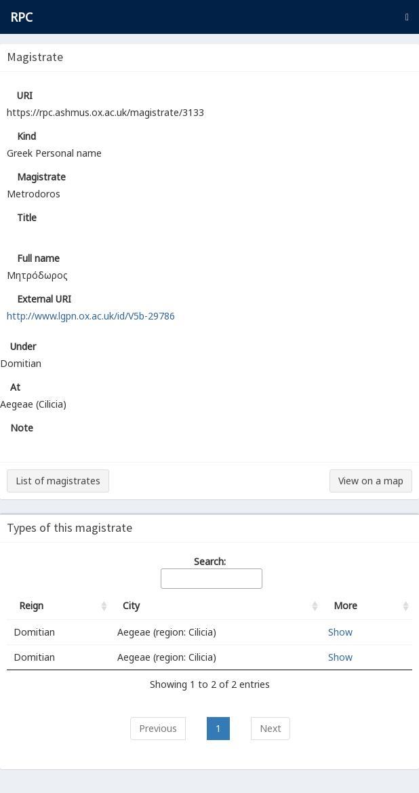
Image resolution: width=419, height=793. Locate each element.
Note (21, 427)
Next (270, 728)
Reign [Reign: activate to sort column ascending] (31, 605)
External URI (44, 298)
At (15, 387)
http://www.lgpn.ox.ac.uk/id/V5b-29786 (91, 315)
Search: (210, 572)
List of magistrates (58, 480)
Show (340, 631)
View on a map (370, 480)
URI (25, 95)
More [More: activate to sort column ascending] (345, 605)
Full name (38, 258)
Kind (26, 136)
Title (27, 217)
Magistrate (41, 176)
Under (23, 346)
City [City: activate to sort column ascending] (131, 605)
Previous (158, 728)
